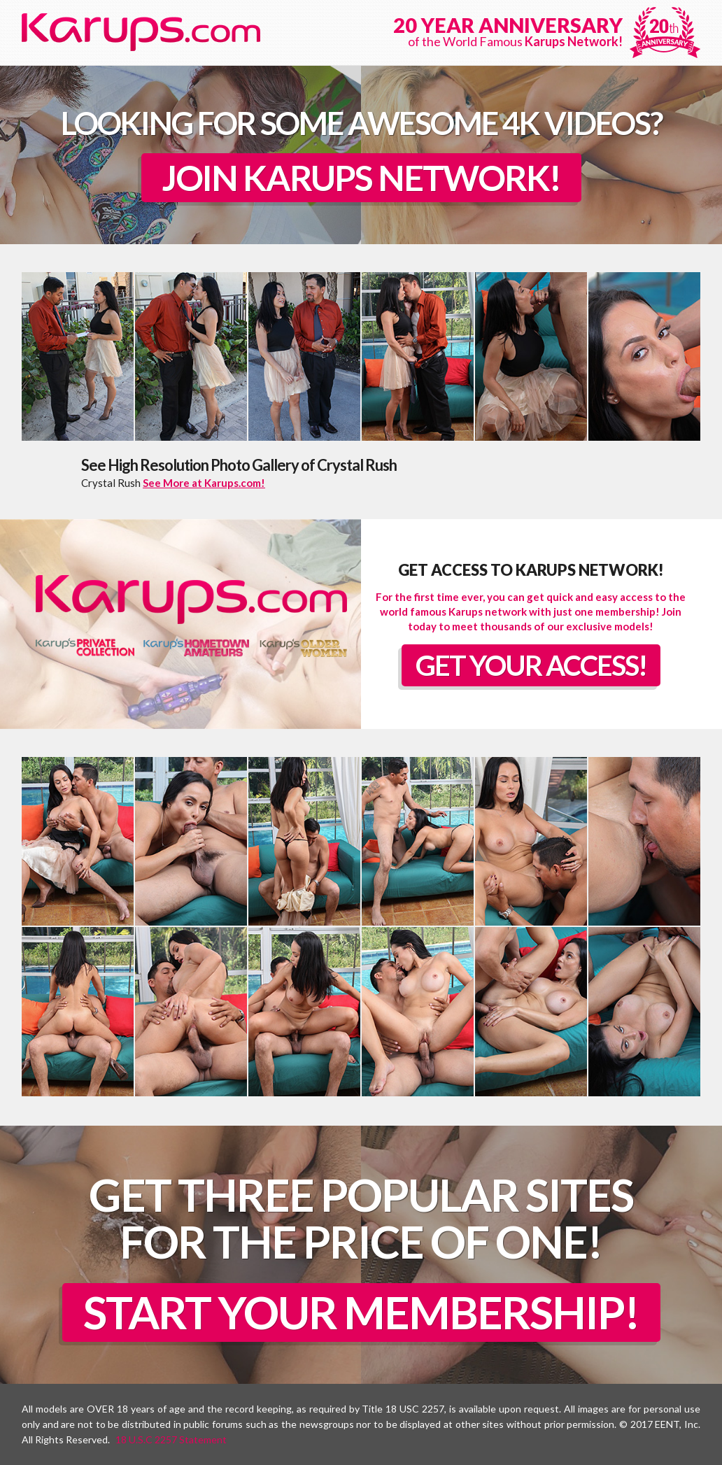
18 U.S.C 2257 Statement (171, 1439)
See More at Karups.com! (204, 482)
